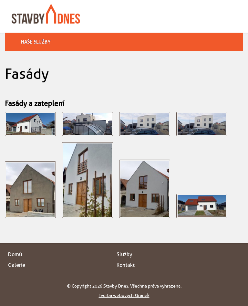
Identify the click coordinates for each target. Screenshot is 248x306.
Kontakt (126, 265)
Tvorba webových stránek (124, 295)
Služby (124, 254)
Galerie (16, 265)
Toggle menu (237, 15)
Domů (15, 254)
